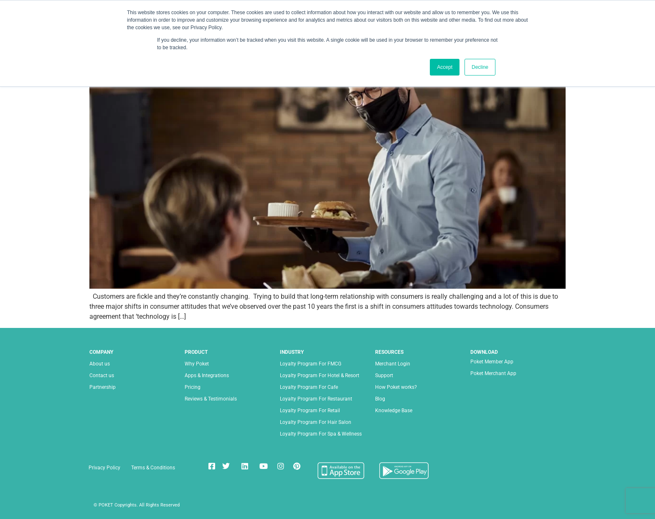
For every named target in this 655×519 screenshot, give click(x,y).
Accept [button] (444, 67)
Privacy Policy (104, 468)
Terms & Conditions (153, 468)
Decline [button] (480, 67)
